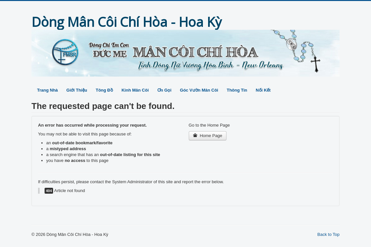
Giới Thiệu (77, 90)
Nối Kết (263, 90)
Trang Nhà (47, 90)
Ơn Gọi (164, 90)
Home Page (208, 135)
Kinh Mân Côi (135, 90)
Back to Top (328, 234)
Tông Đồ (104, 90)
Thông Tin (237, 90)
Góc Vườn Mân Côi (199, 90)
